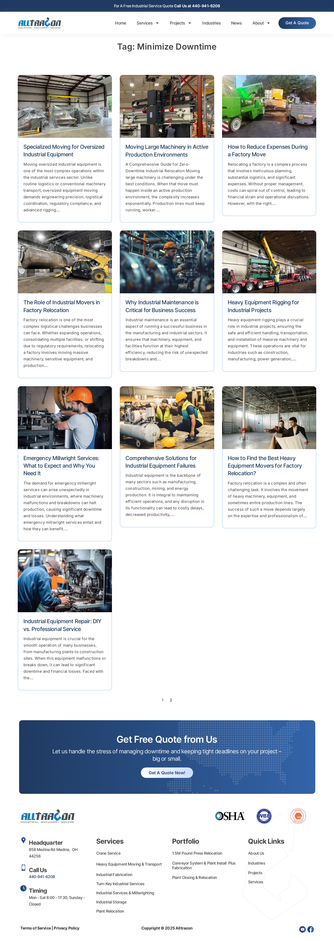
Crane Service (108, 853)
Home (118, 23)
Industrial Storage (111, 902)
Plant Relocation (110, 911)
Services (145, 23)
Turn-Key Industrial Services (120, 884)
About (259, 23)
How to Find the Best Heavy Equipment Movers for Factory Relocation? (265, 466)
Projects (178, 23)
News (234, 23)
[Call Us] (23, 868)
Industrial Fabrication (114, 875)
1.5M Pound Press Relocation (197, 853)
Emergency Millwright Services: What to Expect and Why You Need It (61, 466)
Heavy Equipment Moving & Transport (129, 864)
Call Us (38, 870)
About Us (256, 853)
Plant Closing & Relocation (194, 878)
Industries (209, 23)
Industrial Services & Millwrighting (125, 893)
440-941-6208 (42, 877)
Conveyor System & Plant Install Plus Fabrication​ (204, 866)
